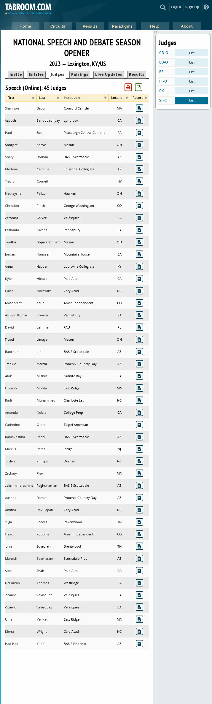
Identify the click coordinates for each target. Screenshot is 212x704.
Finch (41, 205)
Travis (9, 181)
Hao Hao (11, 643)
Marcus (10, 449)
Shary (9, 157)
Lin (39, 351)
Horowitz (44, 290)
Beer (40, 132)
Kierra (9, 631)
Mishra (42, 376)
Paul (8, 132)
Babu (41, 108)
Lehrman (43, 327)
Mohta (42, 388)
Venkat (42, 619)
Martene (11, 169)
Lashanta (12, 230)
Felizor (42, 193)
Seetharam (45, 558)
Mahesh (11, 558)
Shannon (12, 108)
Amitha (10, 510)
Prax (40, 473)
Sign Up (192, 6)
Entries (36, 74)
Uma (8, 619)
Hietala (42, 278)
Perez (41, 449)
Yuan (40, 643)
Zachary (11, 473)
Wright (42, 631)
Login (176, 6)
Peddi (41, 437)
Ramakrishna (15, 437)
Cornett (42, 181)
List (192, 52)
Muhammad (46, 400)
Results (136, 74)
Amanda (11, 412)
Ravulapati (45, 510)
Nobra (41, 412)
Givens (42, 230)
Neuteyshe (13, 193)
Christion (12, 205)
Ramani (42, 497)
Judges (57, 74)
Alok (8, 376)
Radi (8, 400)
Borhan (42, 157)
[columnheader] (20, 98)
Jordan (10, 254)
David (9, 327)
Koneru (42, 315)
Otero (41, 424)
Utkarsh (11, 388)
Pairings (79, 74)
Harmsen (43, 254)
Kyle (8, 278)
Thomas (43, 583)
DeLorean (12, 583)
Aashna (10, 497)
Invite (15, 74)
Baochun (12, 351)
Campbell (44, 169)
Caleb (9, 290)
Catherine (12, 424)
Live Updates (108, 74)
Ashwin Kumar (16, 315)
